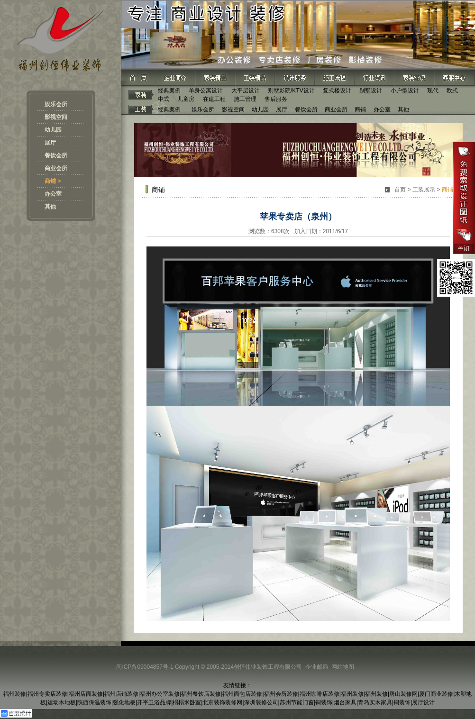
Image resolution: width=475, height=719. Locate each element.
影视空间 (56, 117)
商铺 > (53, 181)
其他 (50, 206)
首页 (400, 189)
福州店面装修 (86, 694)
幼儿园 (53, 130)
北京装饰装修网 (222, 702)
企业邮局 (316, 667)
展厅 (50, 142)
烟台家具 (345, 702)
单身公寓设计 (206, 90)
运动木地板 (61, 702)
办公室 (53, 194)
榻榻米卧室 (187, 702)
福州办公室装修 (160, 694)
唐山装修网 (403, 694)
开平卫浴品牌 (154, 702)
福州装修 (14, 694)
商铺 (360, 109)
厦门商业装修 (436, 694)
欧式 (452, 90)
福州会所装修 (281, 694)
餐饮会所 (56, 155)
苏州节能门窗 (297, 702)
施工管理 (245, 99)
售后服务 (276, 99)
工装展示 (423, 189)
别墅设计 (370, 90)
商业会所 (56, 168)
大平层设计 (245, 90)
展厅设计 (423, 702)
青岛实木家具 (375, 702)
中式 (163, 99)
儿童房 (185, 99)
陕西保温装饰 (94, 702)
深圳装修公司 (261, 702)
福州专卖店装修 (47, 694)
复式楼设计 (337, 90)
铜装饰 (323, 702)
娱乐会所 (56, 104)
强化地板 (124, 702)
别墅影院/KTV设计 (291, 90)
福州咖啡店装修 (319, 694)
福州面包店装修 (242, 694)
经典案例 (169, 90)
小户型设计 (405, 90)
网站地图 (342, 667)
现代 (432, 90)
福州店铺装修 (121, 694)
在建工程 (214, 99)
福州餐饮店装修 (201, 694)
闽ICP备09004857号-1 (144, 667)
